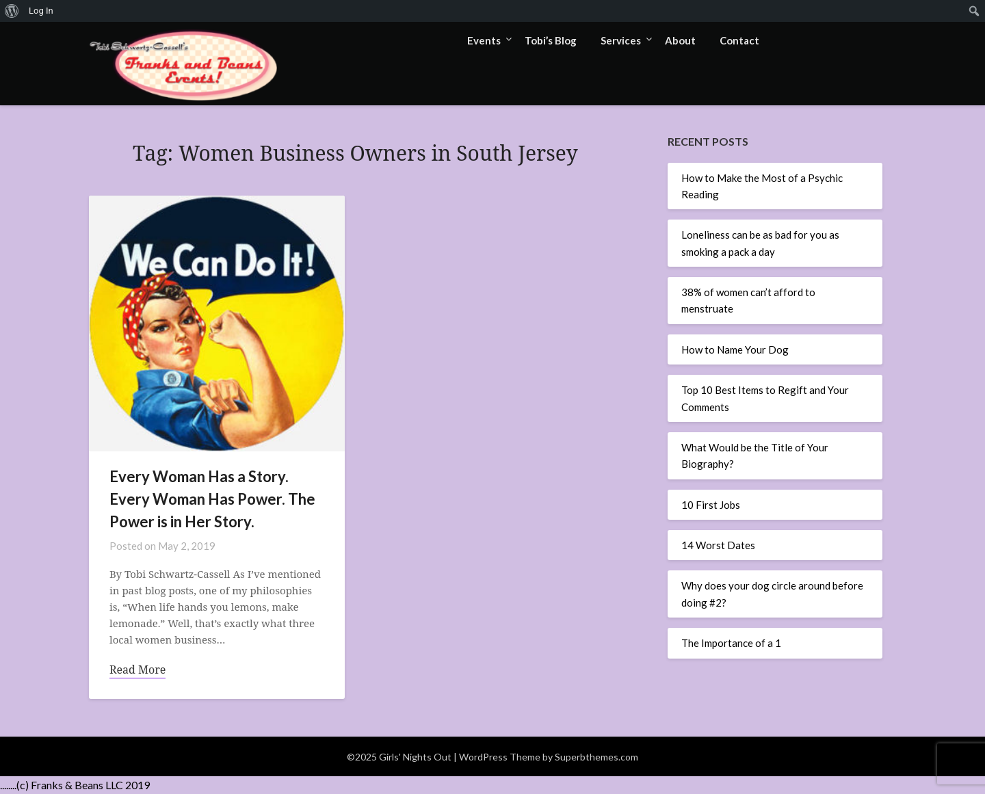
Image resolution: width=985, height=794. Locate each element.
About (680, 40)
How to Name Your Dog (735, 349)
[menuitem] (12, 11)
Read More (137, 669)
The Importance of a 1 (731, 643)
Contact (739, 40)
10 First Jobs (710, 505)
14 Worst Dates (718, 545)
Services (621, 40)
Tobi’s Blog (551, 40)
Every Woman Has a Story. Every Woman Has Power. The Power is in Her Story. (212, 499)
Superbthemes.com (596, 757)
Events (484, 40)
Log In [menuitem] (41, 10)
